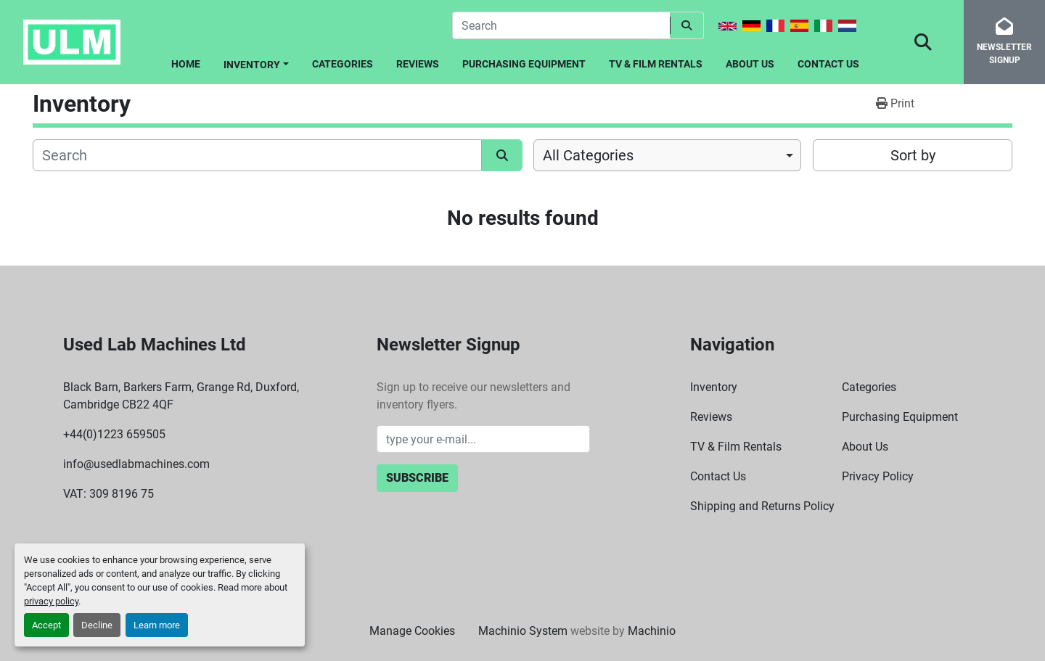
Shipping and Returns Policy (762, 506)
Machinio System (522, 631)
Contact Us (828, 64)
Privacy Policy (878, 476)
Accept (46, 625)
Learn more (157, 625)
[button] (256, 62)
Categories (342, 64)
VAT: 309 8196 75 (108, 494)
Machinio (652, 631)
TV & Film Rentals (655, 64)
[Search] (561, 25)
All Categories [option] (588, 155)
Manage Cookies (412, 631)
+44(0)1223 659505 (114, 434)
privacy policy (51, 601)
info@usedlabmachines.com (136, 464)
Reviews (417, 64)
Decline (96, 625)
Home (185, 64)
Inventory (252, 64)
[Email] (483, 439)
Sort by (912, 155)
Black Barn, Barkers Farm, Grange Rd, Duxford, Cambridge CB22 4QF (181, 395)
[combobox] (667, 155)
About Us (750, 64)
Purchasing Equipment (524, 64)
